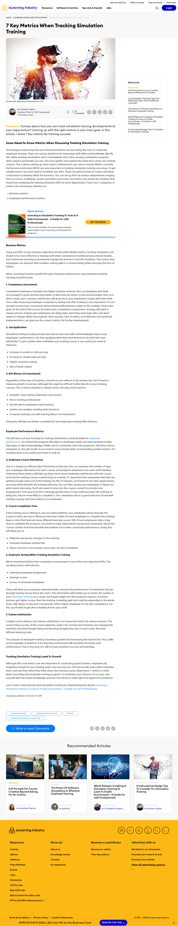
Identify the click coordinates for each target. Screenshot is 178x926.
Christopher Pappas (113, 808)
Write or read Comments (30, 728)
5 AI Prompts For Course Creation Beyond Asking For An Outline (143, 91)
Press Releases (17, 864)
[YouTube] (147, 830)
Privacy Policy (40, 917)
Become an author (101, 849)
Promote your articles (143, 859)
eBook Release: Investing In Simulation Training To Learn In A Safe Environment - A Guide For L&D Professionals (145, 120)
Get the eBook (98, 222)
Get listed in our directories (146, 849)
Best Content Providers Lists (25, 895)
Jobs (12, 874)
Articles (14, 849)
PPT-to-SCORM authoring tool (27, 900)
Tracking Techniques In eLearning (25, 718)
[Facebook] (121, 830)
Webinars (15, 859)
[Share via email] (105, 112)
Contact (55, 859)
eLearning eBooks (18, 713)
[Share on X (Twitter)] (94, 112)
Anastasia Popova (27, 808)
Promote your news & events (147, 854)
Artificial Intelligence (19, 786)
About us (55, 849)
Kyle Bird (66, 808)
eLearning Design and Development (30, 17)
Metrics (70, 713)
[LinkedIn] (139, 830)
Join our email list (118, 2)
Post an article (155, 2)
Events (13, 869)
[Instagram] (165, 830)
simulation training (22, 596)
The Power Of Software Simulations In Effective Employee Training (145, 109)
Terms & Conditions (19, 917)
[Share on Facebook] (89, 112)
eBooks (14, 854)
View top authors (100, 854)
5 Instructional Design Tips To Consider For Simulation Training (145, 130)
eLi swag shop (58, 864)
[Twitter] (130, 830)
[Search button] (157, 8)
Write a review (137, 2)
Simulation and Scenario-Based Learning (66, 784)
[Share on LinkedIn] (100, 112)
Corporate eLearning (146, 783)
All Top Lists (16, 885)
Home (8, 17)
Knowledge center (60, 854)
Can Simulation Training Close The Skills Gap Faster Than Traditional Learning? (143, 100)
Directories (16, 880)
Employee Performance (46, 713)
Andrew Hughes (27, 109)
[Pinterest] (156, 830)
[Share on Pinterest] (110, 112)
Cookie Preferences (62, 917)
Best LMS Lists (17, 890)
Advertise (171, 2)
